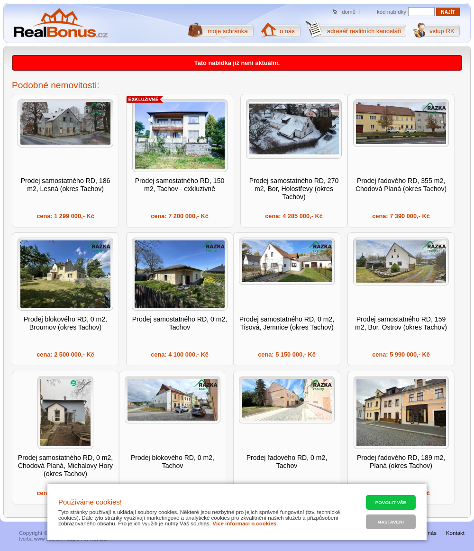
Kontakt (455, 533)
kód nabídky (391, 12)
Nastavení (391, 521)
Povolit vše (390, 502)
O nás (429, 533)
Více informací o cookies (244, 523)
